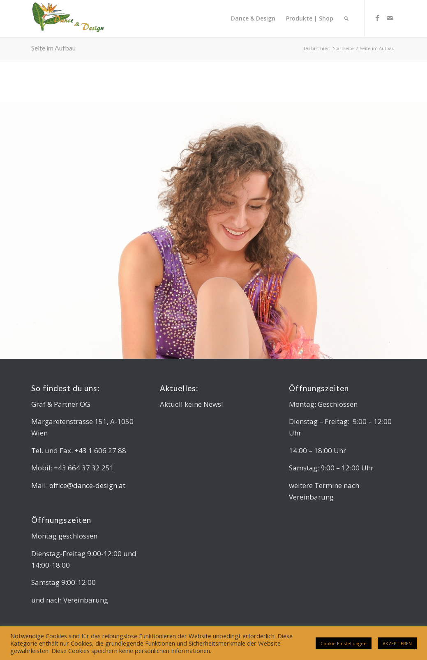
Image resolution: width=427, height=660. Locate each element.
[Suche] (346, 18)
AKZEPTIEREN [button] (397, 643)
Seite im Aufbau (53, 48)
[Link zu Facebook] (377, 18)
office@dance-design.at (87, 485)
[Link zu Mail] (389, 18)
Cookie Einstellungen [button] (344, 643)
